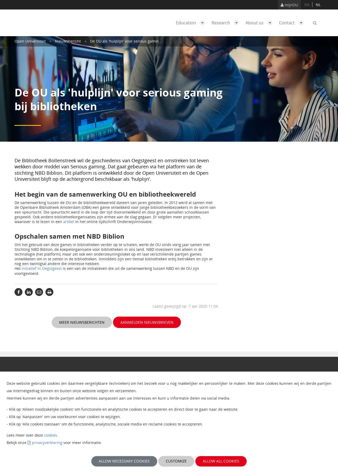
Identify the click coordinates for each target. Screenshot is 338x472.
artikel (68, 221)
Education (192, 22)
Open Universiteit (30, 41)
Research (227, 22)
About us (260, 22)
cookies (50, 435)
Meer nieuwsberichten (82, 322)
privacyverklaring (47, 442)
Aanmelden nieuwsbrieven (146, 322)
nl (318, 4)
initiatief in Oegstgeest (42, 268)
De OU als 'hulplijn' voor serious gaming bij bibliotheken (140, 41)
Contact (292, 22)
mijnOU (289, 4)
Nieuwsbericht (68, 41)
